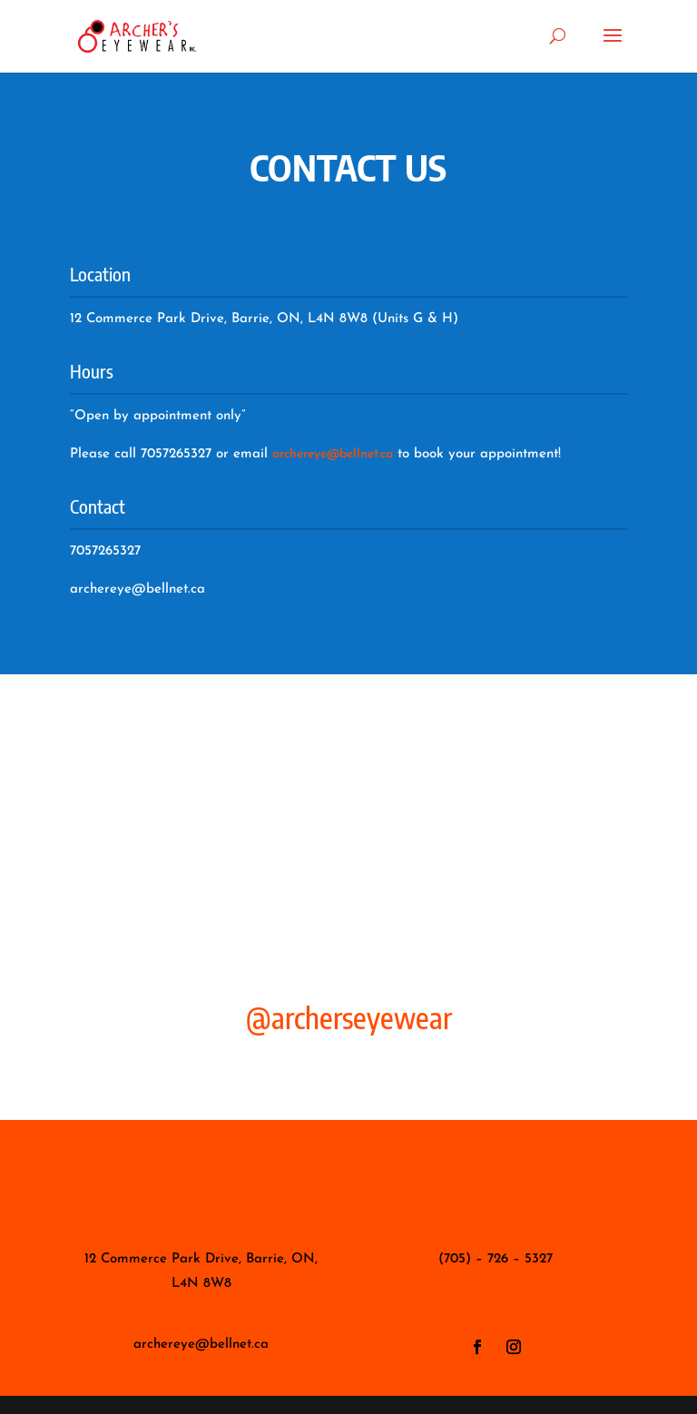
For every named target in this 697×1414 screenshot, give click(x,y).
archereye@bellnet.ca (332, 454)
